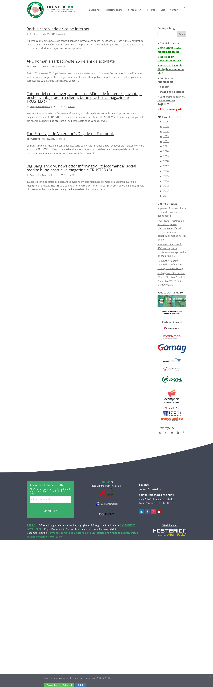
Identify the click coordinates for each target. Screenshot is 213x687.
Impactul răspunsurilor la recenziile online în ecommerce (172, 212)
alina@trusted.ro (165, 499)
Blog (163, 9)
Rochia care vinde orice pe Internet (58, 28)
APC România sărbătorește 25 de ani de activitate (71, 61)
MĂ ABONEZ (50, 511)
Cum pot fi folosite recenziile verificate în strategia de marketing (170, 264)
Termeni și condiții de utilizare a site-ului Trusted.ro (78, 532)
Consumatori (134, 9)
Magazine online (114, 9)
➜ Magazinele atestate (171, 91)
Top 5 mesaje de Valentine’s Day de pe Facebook (70, 133)
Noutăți (61, 34)
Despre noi (94, 9)
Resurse (151, 9)
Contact (174, 9)
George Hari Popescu (40, 106)
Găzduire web (169, 525)
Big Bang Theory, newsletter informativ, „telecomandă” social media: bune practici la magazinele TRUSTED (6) (81, 167)
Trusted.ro (35, 34)
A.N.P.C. (31, 525)
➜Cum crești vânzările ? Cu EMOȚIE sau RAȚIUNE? (171, 100)
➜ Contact (163, 86)
